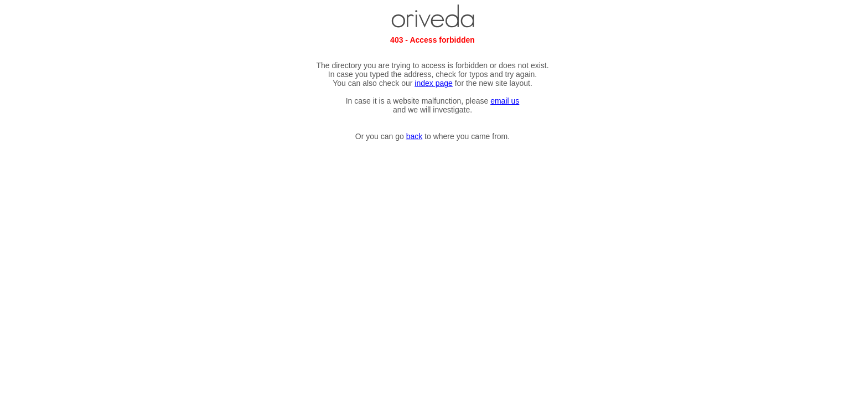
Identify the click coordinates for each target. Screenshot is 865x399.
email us (504, 100)
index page (434, 83)
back (414, 136)
